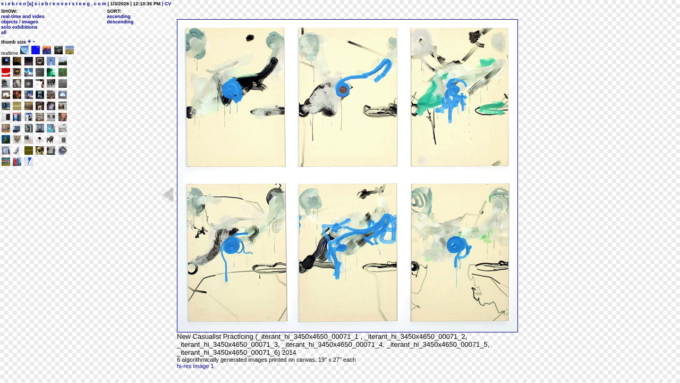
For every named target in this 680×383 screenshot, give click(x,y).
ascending (119, 16)
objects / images (19, 21)
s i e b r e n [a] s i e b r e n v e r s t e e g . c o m (53, 3)
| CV (165, 3)
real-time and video (23, 16)
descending (120, 21)
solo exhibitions (19, 27)
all (3, 32)
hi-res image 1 (195, 366)
